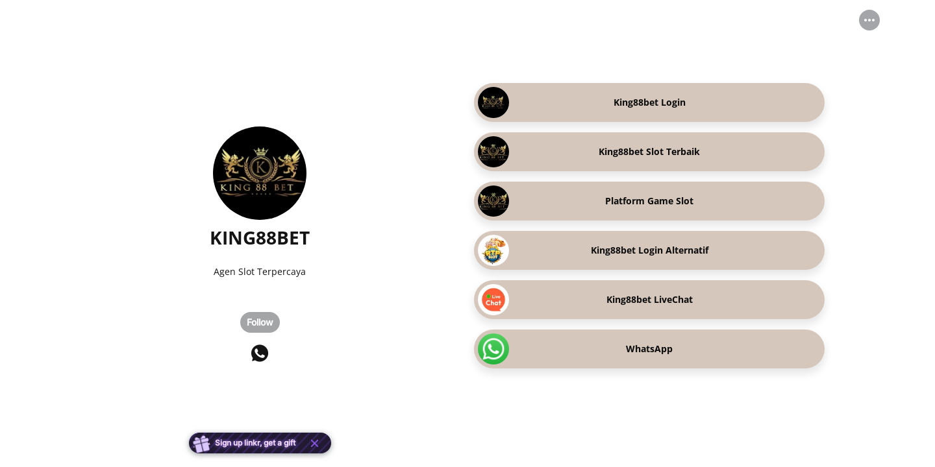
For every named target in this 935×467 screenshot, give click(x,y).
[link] (649, 102)
